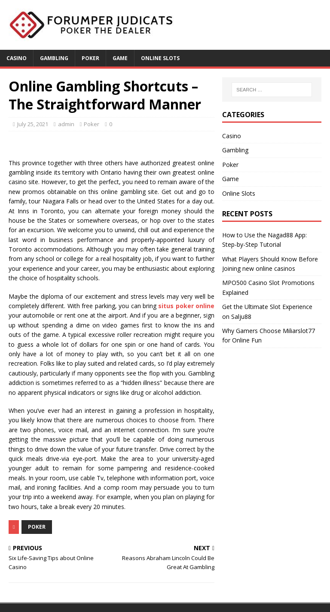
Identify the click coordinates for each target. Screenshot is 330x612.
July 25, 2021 (32, 124)
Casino (16, 58)
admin (66, 124)
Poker (90, 58)
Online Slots (160, 58)
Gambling (54, 58)
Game (120, 58)
